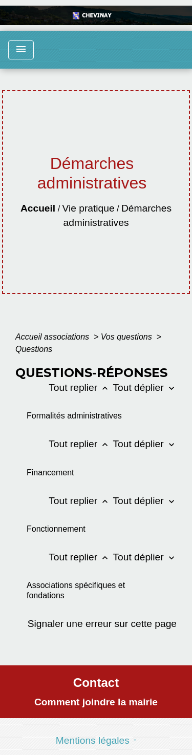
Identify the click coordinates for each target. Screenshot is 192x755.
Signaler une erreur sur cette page (102, 623)
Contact (96, 682)
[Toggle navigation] (21, 49)
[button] (83, 416)
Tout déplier (145, 387)
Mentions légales (93, 740)
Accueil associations (53, 336)
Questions (33, 349)
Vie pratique (88, 208)
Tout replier (81, 387)
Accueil (37, 208)
